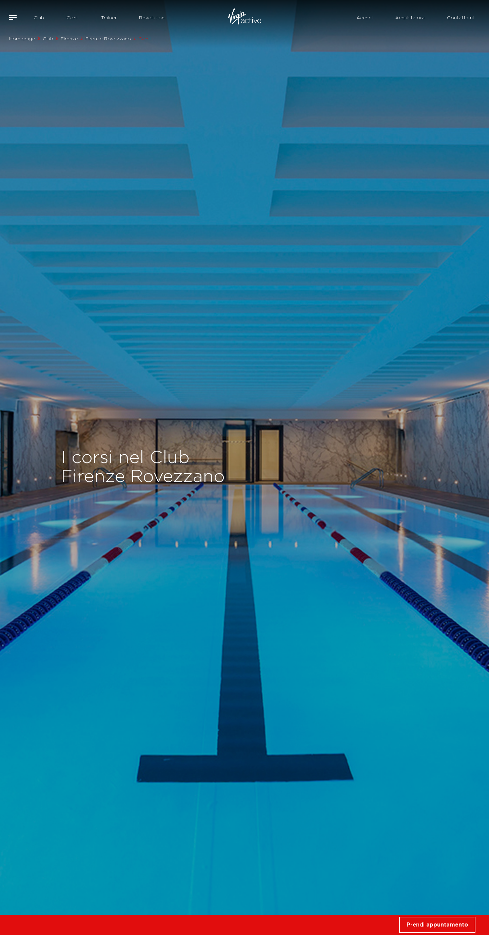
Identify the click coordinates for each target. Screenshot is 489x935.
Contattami (460, 17)
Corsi (72, 17)
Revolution (151, 17)
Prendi (437, 924)
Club (39, 17)
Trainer (109, 17)
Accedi (364, 17)
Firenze (69, 38)
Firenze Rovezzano (108, 38)
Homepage (22, 38)
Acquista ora (410, 17)
